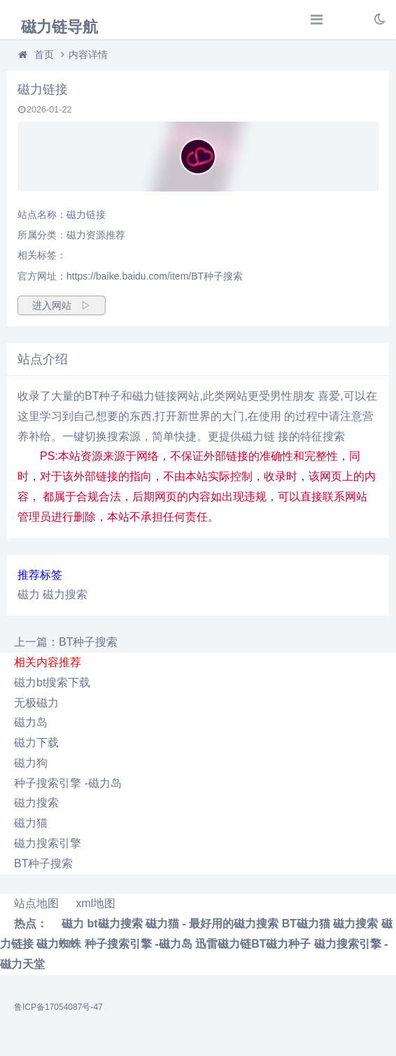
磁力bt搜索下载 (52, 682)
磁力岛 (31, 722)
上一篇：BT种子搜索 (66, 642)
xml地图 (95, 903)
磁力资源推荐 (95, 234)
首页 (44, 54)
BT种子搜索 (43, 863)
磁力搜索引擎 (47, 843)
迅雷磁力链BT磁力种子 (253, 944)
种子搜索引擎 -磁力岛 (68, 783)
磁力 (28, 594)
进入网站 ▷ (61, 305)
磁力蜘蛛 (58, 944)
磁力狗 (31, 763)
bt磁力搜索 (114, 924)
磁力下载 (36, 742)
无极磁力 (36, 703)
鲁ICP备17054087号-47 (58, 1007)
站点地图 (36, 903)
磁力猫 (31, 823)
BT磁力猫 (306, 924)
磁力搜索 (65, 594)
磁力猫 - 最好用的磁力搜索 (212, 924)
